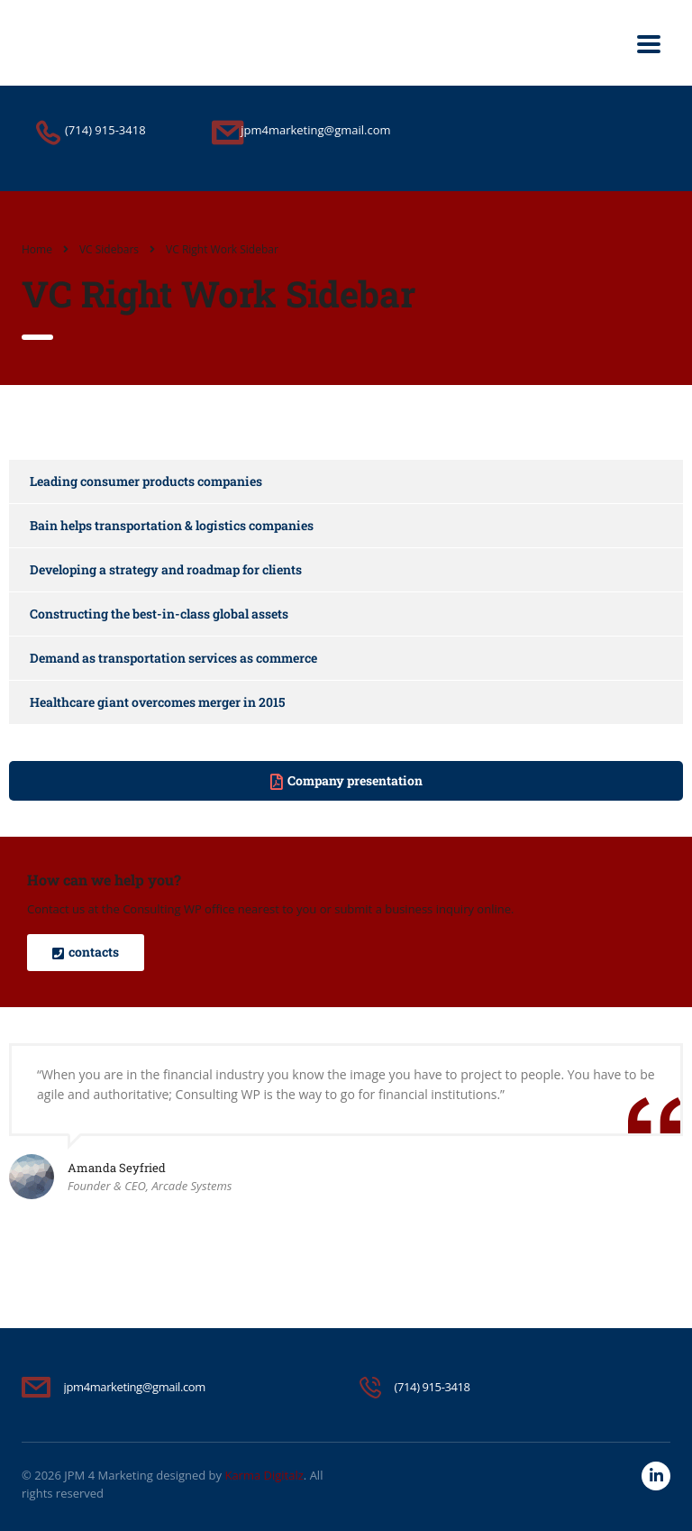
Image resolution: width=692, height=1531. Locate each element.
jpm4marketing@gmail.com (134, 1387)
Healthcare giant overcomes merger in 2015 (157, 701)
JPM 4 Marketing (108, 1475)
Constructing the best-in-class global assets (159, 613)
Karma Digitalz (263, 1475)
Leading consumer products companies (146, 481)
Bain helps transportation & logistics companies (172, 525)
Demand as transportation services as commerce (173, 657)
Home (37, 249)
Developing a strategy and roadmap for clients (166, 569)
